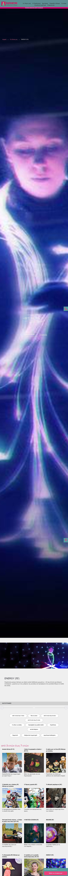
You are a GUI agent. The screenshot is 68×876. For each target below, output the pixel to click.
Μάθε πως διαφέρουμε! (55, 873)
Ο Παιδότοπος (36, 3)
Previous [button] (2, 707)
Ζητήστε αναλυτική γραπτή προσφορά (34, 7)
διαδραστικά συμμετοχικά (30, 735)
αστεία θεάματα (34, 729)
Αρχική (4, 39)
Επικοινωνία (51, 5)
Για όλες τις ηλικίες (17, 724)
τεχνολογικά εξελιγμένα (49, 735)
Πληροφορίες (43, 334)
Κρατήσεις (45, 3)
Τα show (63, 3)
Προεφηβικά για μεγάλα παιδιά (36, 724)
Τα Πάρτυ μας (27, 3)
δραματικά (15, 735)
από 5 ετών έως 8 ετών (50, 715)
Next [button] (66, 707)
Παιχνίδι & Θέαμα (55, 3)
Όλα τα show (34, 715)
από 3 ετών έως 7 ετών (18, 715)
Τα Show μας (14, 39)
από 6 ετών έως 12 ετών (34, 720)
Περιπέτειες (53, 724)
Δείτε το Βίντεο (30, 334)
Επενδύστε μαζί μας (40, 5)
